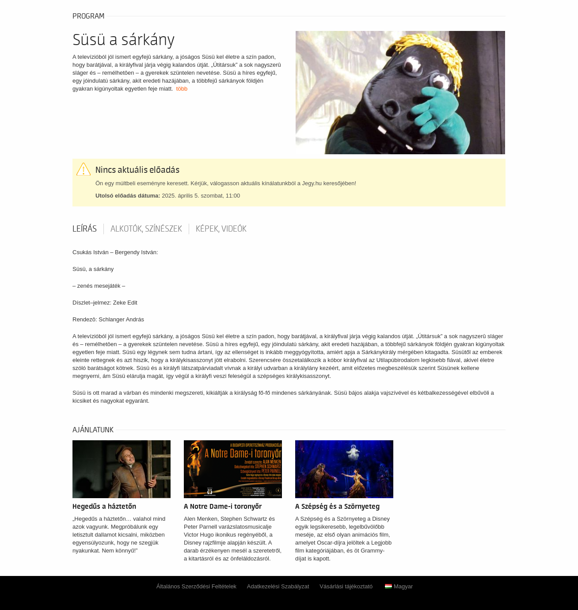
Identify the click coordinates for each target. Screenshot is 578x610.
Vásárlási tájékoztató (346, 586)
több (181, 88)
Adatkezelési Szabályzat (278, 586)
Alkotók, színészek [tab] (146, 229)
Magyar (399, 586)
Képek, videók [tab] (221, 229)
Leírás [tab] (84, 229)
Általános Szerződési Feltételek (196, 586)
